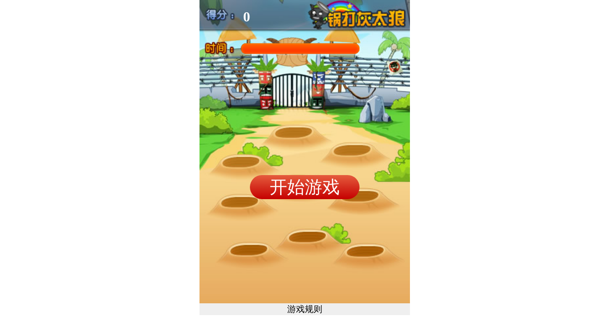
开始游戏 (305, 187)
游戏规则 (304, 309)
